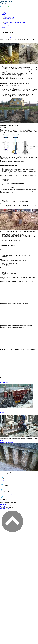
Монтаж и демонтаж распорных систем (10, 21)
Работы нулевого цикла (8, 24)
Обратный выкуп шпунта (8, 16)
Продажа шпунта (7, 15)
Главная (3, 11)
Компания (3, 480)
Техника (3, 14)
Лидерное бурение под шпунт (9, 18)
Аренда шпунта (6, 23)
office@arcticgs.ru (4, 9)
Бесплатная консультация (4, 377)
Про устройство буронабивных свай (8, 37)
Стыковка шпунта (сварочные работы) (10, 20)
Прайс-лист (4, 28)
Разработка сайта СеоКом (4, 508)
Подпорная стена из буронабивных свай (6, 442)
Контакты (3, 27)
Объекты (3, 26)
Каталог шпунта (4, 13)
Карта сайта (2, 506)
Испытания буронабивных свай (5, 382)
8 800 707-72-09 (4, 7)
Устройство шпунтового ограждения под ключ (11, 19)
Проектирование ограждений (7, 494)
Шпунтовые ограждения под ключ (7, 493)
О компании (4, 12)
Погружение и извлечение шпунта (9, 17)
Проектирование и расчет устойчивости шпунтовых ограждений (14, 22)
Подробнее (2, 412)
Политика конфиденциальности (9, 506)
